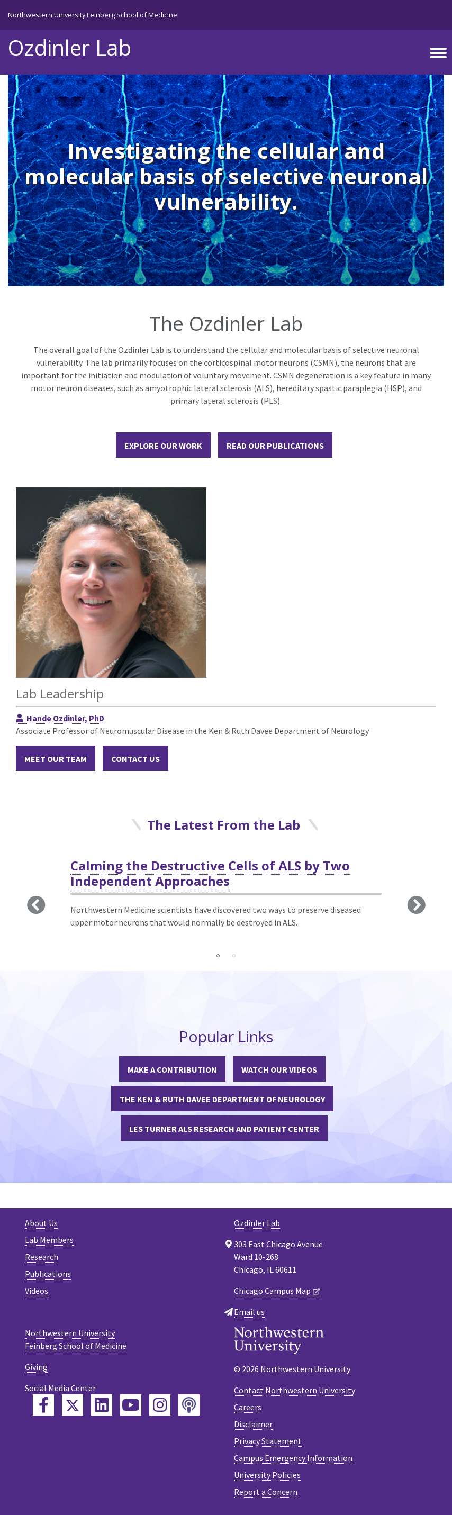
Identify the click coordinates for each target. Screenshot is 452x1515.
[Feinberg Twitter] (72, 1405)
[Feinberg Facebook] (43, 1405)
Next (416, 904)
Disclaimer (253, 1424)
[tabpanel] (226, 902)
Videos (36, 1290)
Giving (36, 1367)
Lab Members (49, 1240)
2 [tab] (234, 955)
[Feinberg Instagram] (159, 1405)
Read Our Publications (275, 445)
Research (41, 1256)
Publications (48, 1273)
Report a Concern (265, 1491)
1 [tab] (218, 955)
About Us (41, 1223)
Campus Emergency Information (293, 1458)
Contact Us (135, 759)
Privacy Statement (268, 1441)
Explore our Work (163, 445)
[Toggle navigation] (438, 53)
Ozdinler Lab (69, 47)
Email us (249, 1312)
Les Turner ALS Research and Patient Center (224, 1128)
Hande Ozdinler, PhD (65, 718)
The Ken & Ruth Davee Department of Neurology (222, 1099)
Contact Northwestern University (294, 1390)
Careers (247, 1407)
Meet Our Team (55, 759)
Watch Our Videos (279, 1069)
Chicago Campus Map (272, 1290)
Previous (36, 904)
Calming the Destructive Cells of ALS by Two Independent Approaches (210, 873)
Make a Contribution (172, 1069)
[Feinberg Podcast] (189, 1405)
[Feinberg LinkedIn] (101, 1405)
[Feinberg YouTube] (130, 1405)
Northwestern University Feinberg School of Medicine (92, 15)
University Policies (267, 1474)
